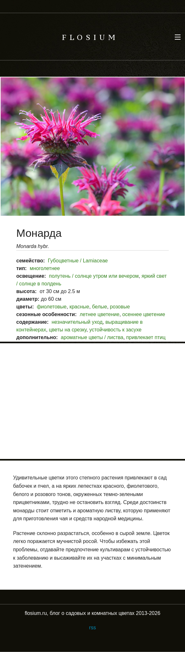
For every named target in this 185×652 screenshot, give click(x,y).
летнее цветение (100, 314)
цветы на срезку (67, 329)
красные (79, 306)
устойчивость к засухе (115, 329)
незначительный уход (77, 322)
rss (92, 627)
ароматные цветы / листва (92, 337)
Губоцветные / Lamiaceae (78, 260)
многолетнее (45, 268)
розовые (120, 306)
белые (99, 306)
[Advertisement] (92, 401)
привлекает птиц (146, 337)
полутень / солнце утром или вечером (94, 276)
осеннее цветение (143, 314)
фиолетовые (51, 306)
